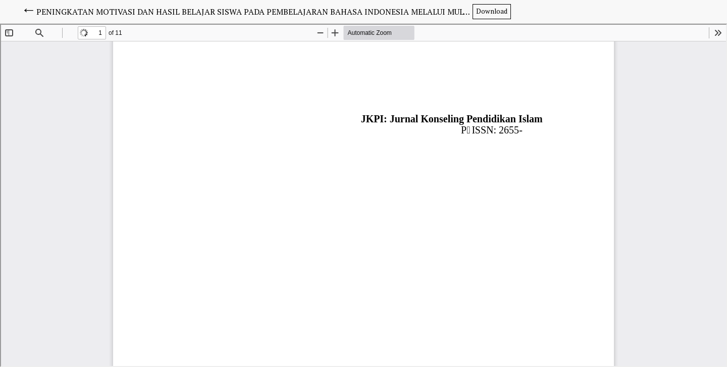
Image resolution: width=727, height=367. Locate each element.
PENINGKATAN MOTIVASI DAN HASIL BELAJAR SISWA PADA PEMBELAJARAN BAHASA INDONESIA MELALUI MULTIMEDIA (254, 11)
